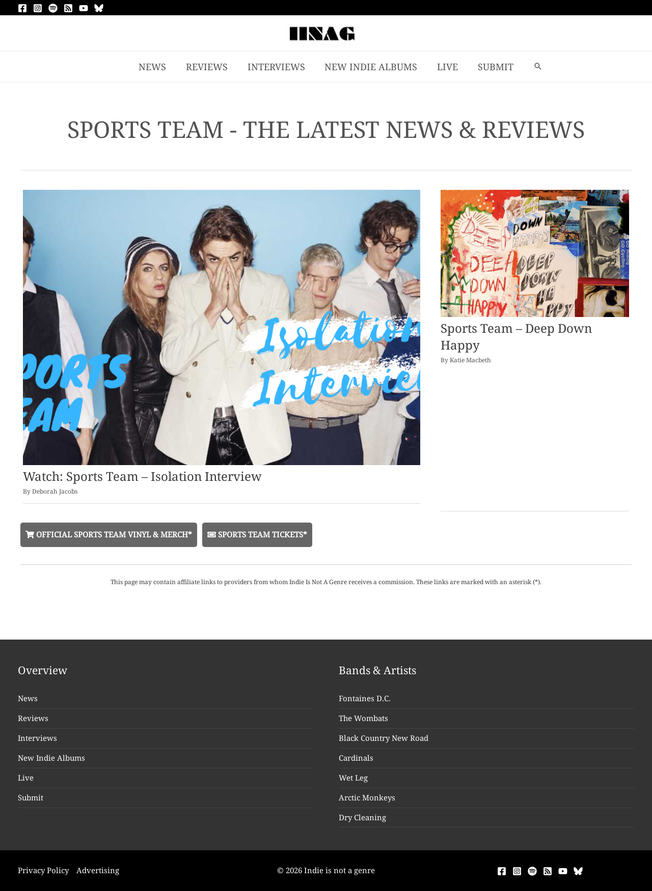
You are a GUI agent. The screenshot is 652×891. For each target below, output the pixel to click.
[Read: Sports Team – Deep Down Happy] (535, 252)
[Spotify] (53, 8)
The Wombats (364, 718)
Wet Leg (353, 777)
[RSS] (68, 8)
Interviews (38, 738)
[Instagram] (37, 8)
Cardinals (356, 758)
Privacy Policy (43, 870)
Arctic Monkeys (367, 797)
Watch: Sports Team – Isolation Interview (142, 476)
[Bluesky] (98, 8)
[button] (533, 67)
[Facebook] (22, 8)
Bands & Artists (377, 670)
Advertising (97, 870)
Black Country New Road (384, 738)
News (28, 698)
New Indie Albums (52, 758)
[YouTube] (83, 8)
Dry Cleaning (362, 817)
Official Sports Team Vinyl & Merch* (108, 534)
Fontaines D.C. (365, 698)
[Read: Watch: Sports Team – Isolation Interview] (221, 326)
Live (26, 777)
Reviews (33, 718)
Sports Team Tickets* (257, 534)
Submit (31, 797)
